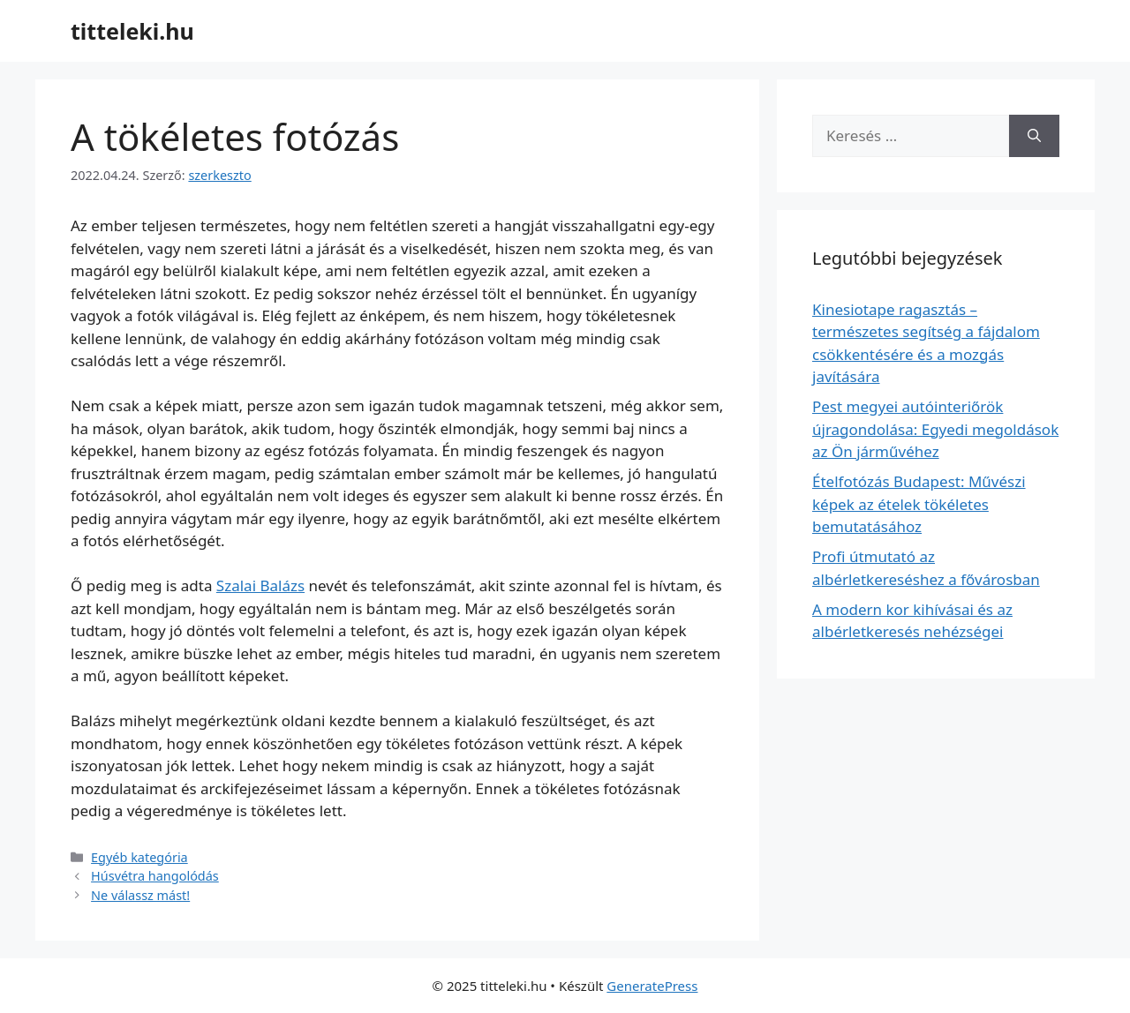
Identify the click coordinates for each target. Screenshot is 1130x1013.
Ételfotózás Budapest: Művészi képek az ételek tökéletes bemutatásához (919, 504)
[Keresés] (1034, 136)
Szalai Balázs (260, 585)
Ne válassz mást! (140, 895)
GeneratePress (651, 985)
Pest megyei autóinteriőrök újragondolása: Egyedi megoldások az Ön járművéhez (935, 428)
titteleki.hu (132, 31)
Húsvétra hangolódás (155, 875)
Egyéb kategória (139, 857)
